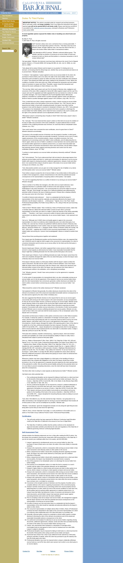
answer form (28, 437)
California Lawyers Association (42, 28)
